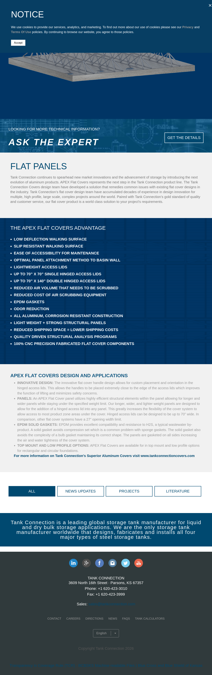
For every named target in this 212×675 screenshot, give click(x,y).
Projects (129, 491)
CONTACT (56, 618)
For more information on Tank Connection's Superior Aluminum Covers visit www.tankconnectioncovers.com (104, 456)
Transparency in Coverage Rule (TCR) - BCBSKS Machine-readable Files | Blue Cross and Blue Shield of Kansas (106, 665)
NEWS (112, 618)
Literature (178, 491)
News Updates (80, 491)
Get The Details (184, 137)
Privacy (187, 27)
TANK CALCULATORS (148, 618)
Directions (94, 618)
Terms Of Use (21, 32)
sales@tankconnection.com (111, 604)
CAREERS (74, 618)
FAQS (125, 618)
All (32, 491)
